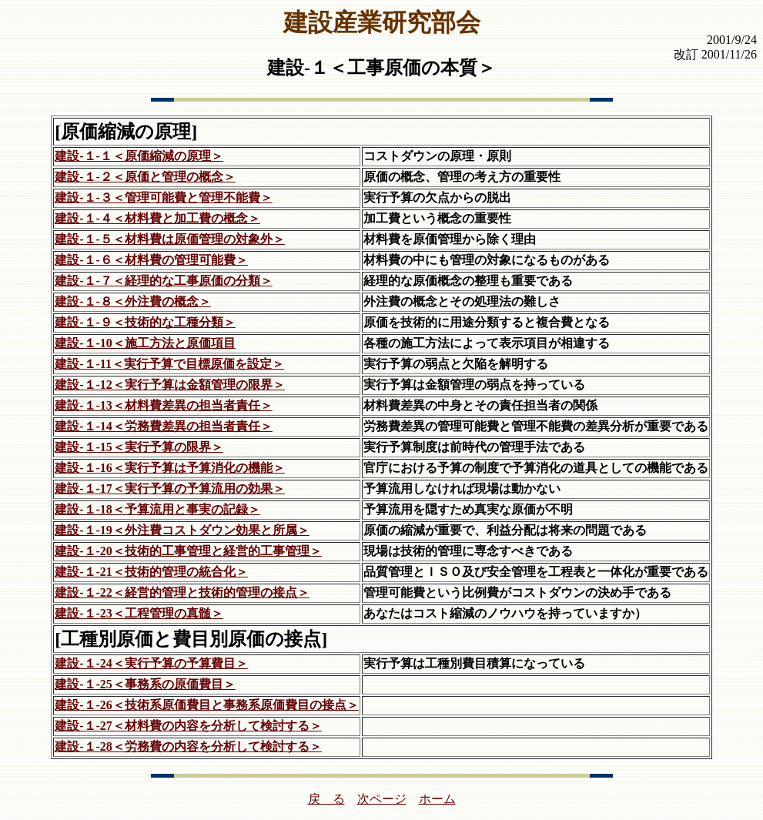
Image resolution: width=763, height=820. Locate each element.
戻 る (326, 798)
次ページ (382, 798)
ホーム (437, 798)
